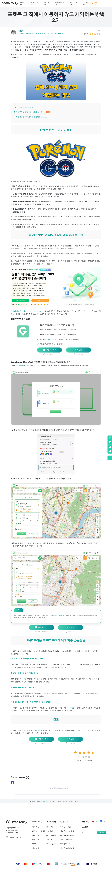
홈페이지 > (35, 801)
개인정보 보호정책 (39, 831)
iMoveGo (38, 730)
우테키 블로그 (51, 844)
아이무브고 (19, 365)
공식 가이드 (58, 615)
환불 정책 (35, 848)
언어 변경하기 (13, 837)
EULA (34, 844)
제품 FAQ (49, 839)
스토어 (94, 3)
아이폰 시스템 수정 (67, 831)
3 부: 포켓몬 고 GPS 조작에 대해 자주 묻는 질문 (31, 117)
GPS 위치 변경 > (44, 801)
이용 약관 (35, 839)
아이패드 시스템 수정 (68, 835)
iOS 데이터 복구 (66, 844)
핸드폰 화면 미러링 (67, 848)
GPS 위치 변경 (58, 34)
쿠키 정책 (35, 835)
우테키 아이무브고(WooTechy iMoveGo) (26, 311)
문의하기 (49, 827)
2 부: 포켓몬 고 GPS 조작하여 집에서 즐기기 (32, 112)
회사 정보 (35, 827)
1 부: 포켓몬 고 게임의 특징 (23, 107)
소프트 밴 (69, 708)
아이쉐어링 (51, 339)
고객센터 (85, 3)
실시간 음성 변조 (66, 839)
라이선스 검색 (51, 835)
